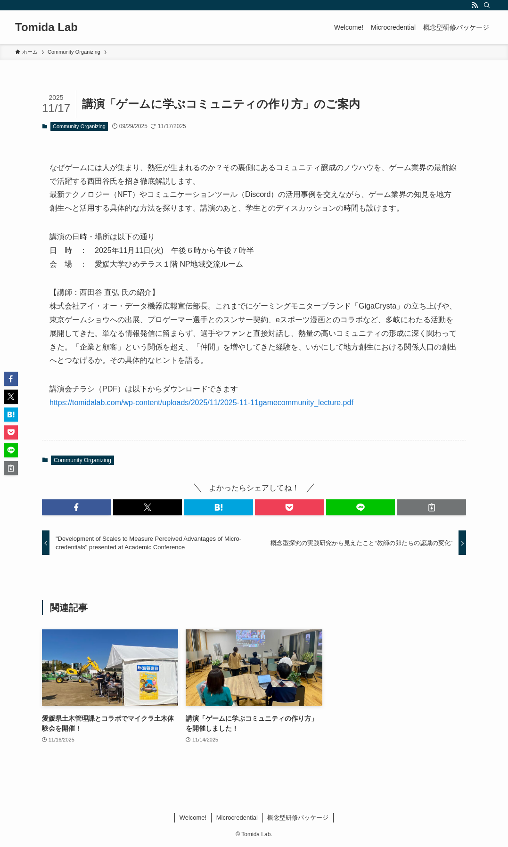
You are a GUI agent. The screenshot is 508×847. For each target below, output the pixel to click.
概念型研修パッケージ (297, 817)
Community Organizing (79, 126)
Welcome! (193, 817)
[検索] (487, 5)
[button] (76, 507)
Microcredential (237, 817)
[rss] (474, 5)
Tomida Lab (46, 27)
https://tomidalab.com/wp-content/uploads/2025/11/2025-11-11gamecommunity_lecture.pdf (201, 403)
